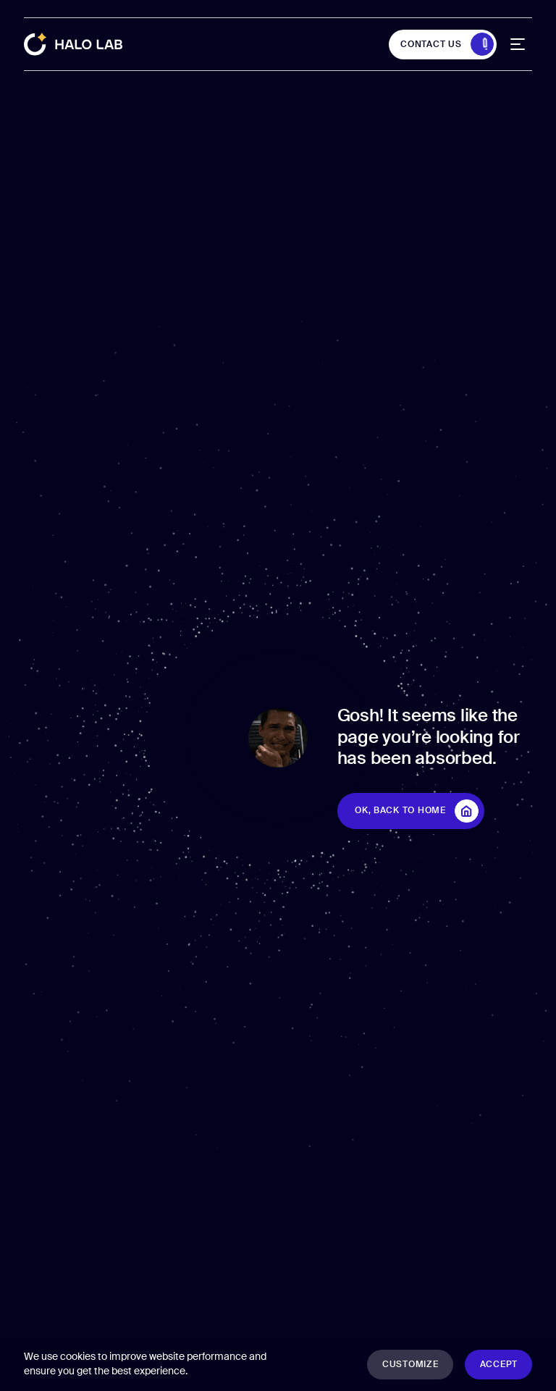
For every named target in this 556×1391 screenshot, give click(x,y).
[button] (409, 1364)
